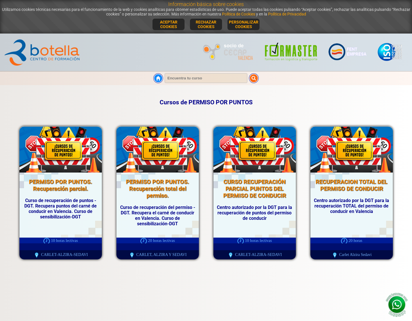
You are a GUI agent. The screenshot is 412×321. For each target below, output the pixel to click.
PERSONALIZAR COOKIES (243, 24)
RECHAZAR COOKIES (206, 24)
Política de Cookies (238, 14)
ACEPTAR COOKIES (168, 24)
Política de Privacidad (287, 14)
